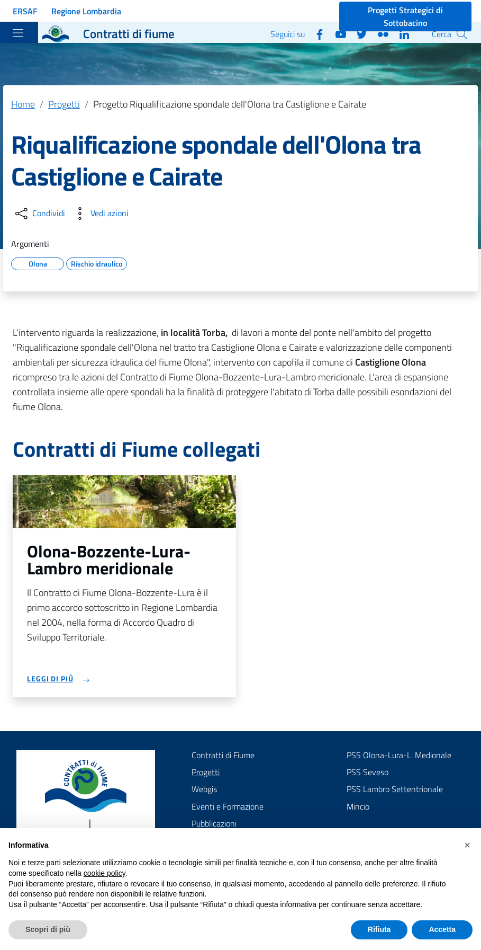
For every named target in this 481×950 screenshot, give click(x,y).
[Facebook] (315, 33)
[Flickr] (378, 33)
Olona (38, 262)
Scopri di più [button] (47, 929)
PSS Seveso (367, 772)
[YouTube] (336, 33)
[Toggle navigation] (18, 32)
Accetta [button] (442, 929)
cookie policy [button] (104, 873)
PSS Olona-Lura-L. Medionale (399, 755)
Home (23, 104)
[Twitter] (357, 33)
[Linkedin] (400, 33)
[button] (467, 845)
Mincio (358, 806)
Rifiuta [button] (379, 929)
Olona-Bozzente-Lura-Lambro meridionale (108, 559)
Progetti (64, 104)
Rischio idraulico (96, 262)
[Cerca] (462, 34)
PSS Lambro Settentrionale (395, 789)
